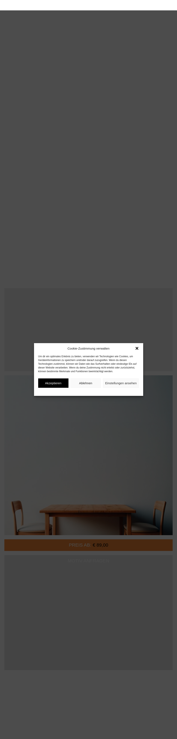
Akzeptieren (53, 383)
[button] (137, 348)
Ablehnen (85, 383)
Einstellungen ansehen (121, 383)
